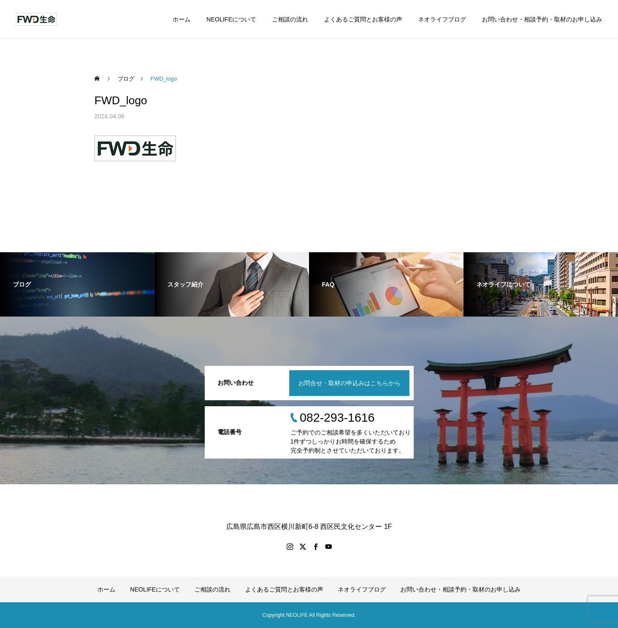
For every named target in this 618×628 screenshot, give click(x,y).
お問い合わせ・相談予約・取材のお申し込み (542, 19)
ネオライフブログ (442, 19)
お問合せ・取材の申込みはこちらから (349, 383)
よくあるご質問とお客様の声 (363, 19)
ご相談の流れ (290, 19)
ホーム (182, 19)
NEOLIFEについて (231, 19)
